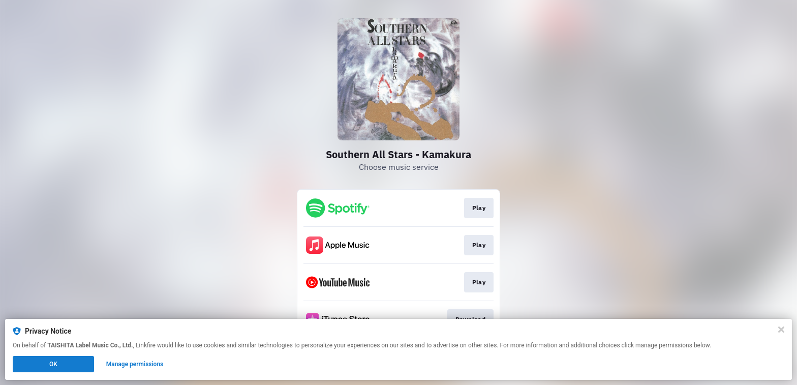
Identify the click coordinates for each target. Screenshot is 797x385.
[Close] (781, 329)
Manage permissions (135, 364)
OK (53, 364)
